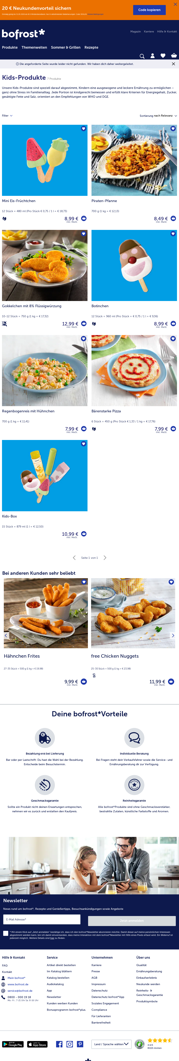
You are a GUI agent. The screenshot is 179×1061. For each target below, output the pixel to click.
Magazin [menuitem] (135, 31)
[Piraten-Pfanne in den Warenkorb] (173, 219)
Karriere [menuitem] (149, 31)
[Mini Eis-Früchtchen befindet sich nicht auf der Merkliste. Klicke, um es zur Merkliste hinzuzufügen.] (83, 129)
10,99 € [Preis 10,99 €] (69, 534)
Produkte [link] (10, 47)
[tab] (152, 55)
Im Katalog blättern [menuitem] (59, 970)
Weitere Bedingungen (95, 14)
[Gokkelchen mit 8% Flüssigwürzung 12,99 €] (44, 282)
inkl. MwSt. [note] (72, 686)
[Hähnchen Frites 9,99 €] (46, 636)
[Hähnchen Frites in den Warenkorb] (83, 682)
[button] (149, 10)
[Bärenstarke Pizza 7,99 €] (134, 387)
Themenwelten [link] (34, 47)
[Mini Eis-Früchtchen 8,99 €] (44, 177)
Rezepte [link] (91, 47)
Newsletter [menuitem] (54, 996)
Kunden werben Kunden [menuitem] (62, 1002)
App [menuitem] (49, 990)
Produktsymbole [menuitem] (147, 1000)
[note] (89, 92)
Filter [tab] (9, 116)
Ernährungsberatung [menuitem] (149, 970)
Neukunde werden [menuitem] (148, 983)
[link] (24, 34)
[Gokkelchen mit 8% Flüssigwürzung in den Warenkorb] (83, 324)
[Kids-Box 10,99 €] (44, 492)
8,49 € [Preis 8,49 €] (160, 218)
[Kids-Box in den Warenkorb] (83, 534)
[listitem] (45, 750)
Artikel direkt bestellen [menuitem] (61, 964)
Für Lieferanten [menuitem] (101, 1015)
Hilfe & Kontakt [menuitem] (167, 31)
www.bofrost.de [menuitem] (15, 983)
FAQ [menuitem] (5, 964)
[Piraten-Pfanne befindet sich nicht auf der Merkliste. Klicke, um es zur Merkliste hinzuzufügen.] (173, 129)
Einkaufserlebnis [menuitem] (146, 977)
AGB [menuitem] (94, 977)
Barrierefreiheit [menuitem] (101, 1022)
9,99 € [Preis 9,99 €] (69, 682)
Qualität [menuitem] (141, 964)
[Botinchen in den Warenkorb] (173, 324)
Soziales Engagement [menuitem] (105, 1002)
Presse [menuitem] (96, 970)
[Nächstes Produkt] (172, 636)
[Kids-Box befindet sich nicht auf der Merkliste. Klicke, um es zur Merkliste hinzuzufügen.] (83, 444)
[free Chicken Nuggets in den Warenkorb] (170, 682)
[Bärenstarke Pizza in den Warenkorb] (173, 429)
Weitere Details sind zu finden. (47, 938)
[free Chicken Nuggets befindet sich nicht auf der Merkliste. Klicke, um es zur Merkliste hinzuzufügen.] (171, 582)
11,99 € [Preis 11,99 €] (156, 682)
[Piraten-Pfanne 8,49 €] (134, 177)
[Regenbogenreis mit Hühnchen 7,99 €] (44, 387)
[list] (89, 776)
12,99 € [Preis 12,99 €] (70, 324)
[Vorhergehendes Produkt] (6, 636)
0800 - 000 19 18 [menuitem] (16, 996)
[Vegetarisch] (4, 218)
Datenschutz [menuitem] (100, 990)
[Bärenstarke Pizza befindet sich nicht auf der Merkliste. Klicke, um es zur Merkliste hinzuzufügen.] (173, 339)
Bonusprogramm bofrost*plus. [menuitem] (66, 1009)
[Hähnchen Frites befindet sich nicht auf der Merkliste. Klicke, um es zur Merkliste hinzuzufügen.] (83, 582)
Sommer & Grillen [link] (65, 47)
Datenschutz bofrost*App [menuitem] (108, 996)
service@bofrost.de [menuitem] (17, 990)
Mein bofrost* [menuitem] (13, 977)
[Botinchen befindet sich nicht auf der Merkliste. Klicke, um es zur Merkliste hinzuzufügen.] (173, 234)
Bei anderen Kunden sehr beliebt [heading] (38, 573)
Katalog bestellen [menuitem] (58, 977)
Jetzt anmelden (132, 921)
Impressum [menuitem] (99, 983)
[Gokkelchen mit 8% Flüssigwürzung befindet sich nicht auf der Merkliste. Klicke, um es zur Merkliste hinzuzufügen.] (83, 234)
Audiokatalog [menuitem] (55, 983)
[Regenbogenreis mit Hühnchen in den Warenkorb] (83, 429)
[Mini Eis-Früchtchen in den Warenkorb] (83, 219)
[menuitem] (10, 47)
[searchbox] (4, 56)
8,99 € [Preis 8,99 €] (71, 218)
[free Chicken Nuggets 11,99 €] (133, 636)
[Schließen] (175, 4)
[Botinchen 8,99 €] (134, 282)
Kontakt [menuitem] (7, 970)
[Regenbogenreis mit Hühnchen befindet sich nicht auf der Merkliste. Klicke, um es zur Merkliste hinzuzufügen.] (83, 339)
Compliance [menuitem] (99, 1009)
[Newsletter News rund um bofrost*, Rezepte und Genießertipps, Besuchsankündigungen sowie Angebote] (89, 922)
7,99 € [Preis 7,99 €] (71, 429)
